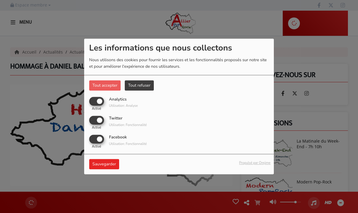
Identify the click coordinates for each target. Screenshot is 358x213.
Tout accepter (104, 85)
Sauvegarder (104, 164)
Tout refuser (139, 85)
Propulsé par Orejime (255, 163)
